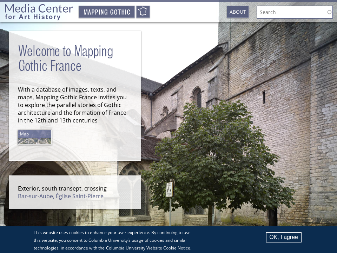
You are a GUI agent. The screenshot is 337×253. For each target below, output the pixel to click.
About (238, 11)
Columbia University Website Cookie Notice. (148, 250)
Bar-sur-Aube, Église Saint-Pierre (61, 196)
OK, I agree (283, 239)
